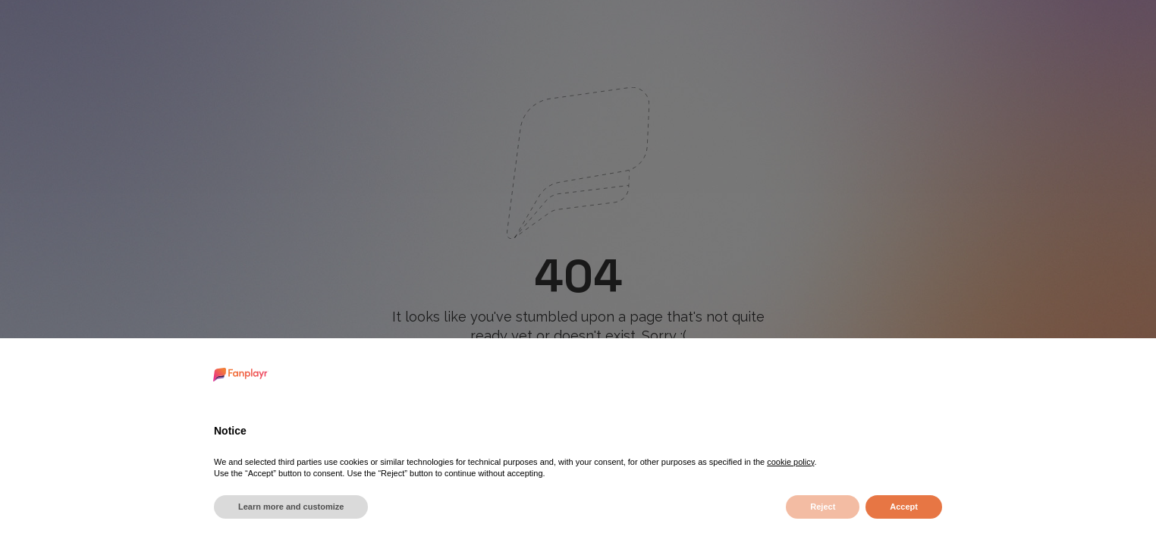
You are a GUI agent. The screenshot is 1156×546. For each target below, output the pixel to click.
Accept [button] (904, 506)
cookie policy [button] (790, 461)
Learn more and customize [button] (291, 506)
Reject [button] (822, 506)
